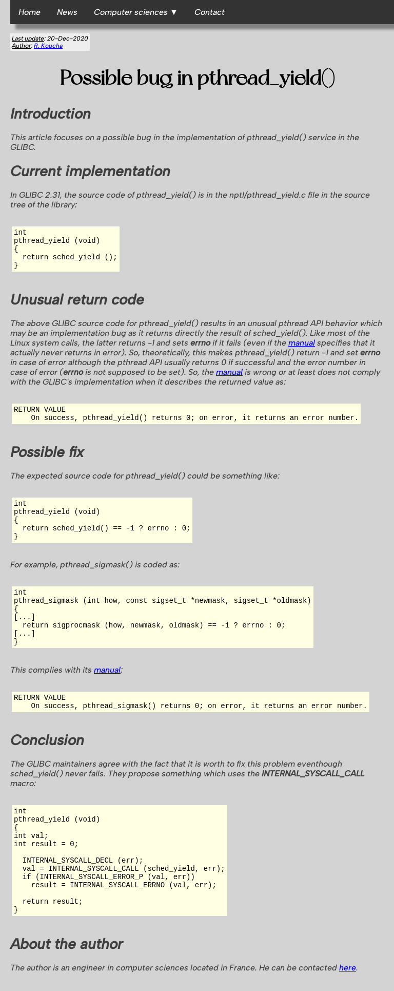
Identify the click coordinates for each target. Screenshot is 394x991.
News (67, 12)
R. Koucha (48, 45)
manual (301, 343)
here (347, 968)
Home (29, 12)
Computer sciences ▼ (136, 12)
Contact (209, 12)
